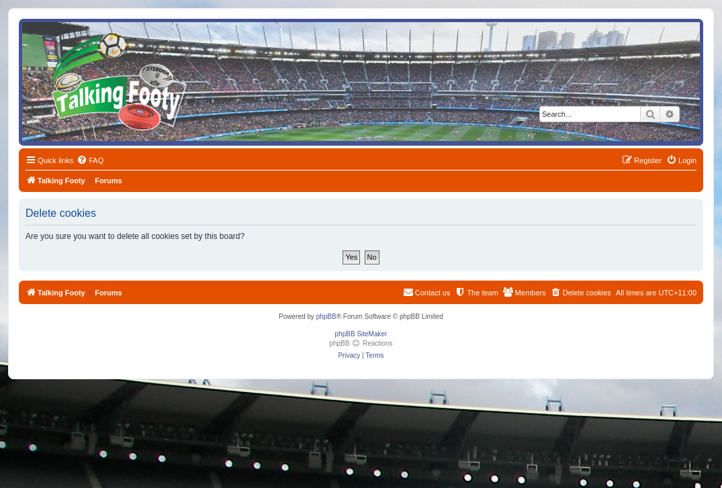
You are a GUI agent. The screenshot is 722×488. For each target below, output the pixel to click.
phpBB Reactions (360, 343)
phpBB (326, 316)
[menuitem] (90, 160)
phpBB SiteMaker (361, 334)
